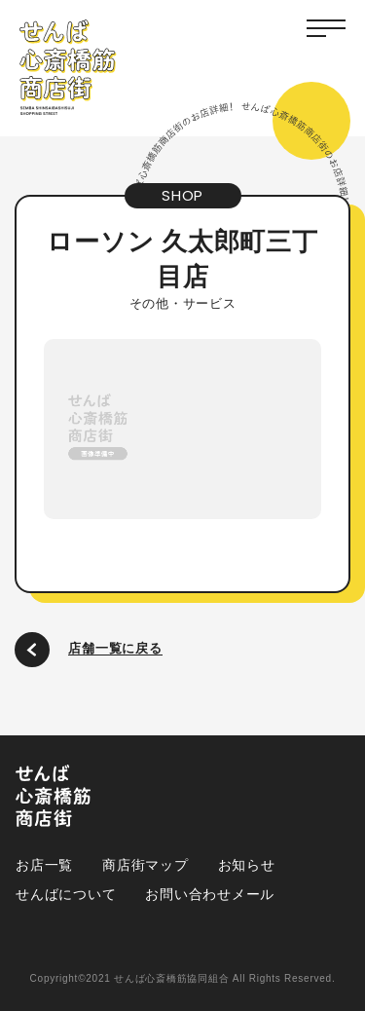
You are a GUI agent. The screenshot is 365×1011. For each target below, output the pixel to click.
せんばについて (66, 894)
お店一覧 (44, 865)
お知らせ (246, 865)
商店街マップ (145, 865)
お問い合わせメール (209, 894)
